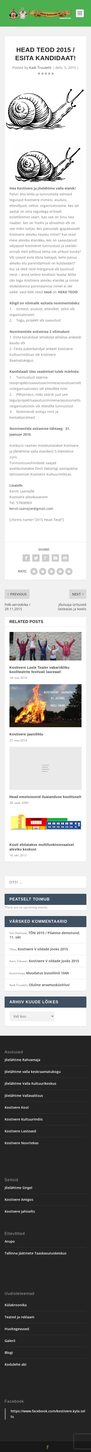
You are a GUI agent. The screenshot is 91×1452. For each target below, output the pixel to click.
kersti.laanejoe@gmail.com (31, 508)
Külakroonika (16, 1305)
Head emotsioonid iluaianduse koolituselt (45, 797)
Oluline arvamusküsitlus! (49, 985)
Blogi (9, 1352)
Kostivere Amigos (19, 1199)
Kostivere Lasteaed (20, 1131)
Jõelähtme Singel (18, 1187)
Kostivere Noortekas (22, 1143)
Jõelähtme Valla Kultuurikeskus (30, 1083)
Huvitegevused (17, 1329)
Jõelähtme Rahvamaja (22, 1059)
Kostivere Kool (17, 1107)
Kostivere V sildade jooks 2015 (43, 949)
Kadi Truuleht (40, 67)
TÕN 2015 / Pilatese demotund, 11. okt (44, 935)
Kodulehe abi (15, 1364)
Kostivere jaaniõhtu (26, 734)
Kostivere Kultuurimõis (24, 1119)
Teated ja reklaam (19, 1317)
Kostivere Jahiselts (20, 1211)
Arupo (10, 1241)
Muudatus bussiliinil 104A (47, 973)
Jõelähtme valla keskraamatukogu (33, 1071)
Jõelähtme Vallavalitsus (24, 1095)
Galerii (10, 1340)
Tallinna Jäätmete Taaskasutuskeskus (35, 1253)
